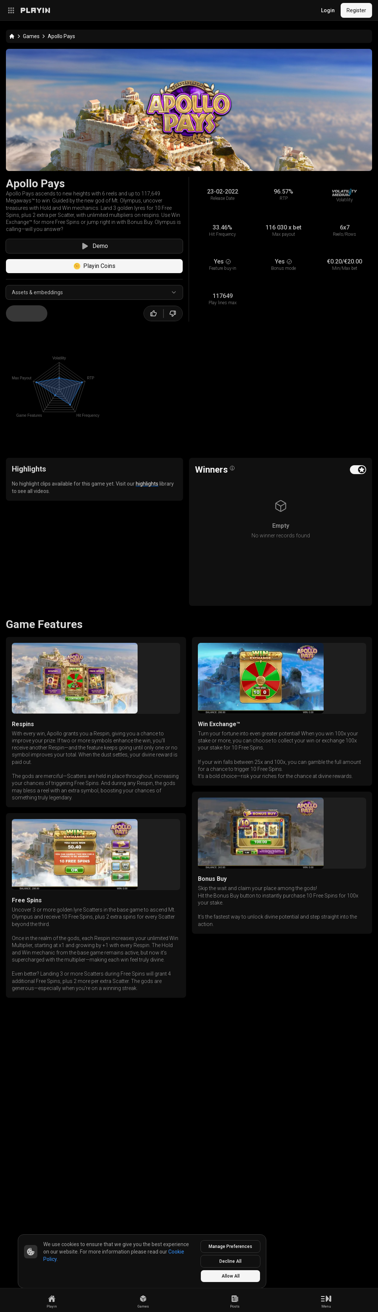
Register (356, 10)
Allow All (231, 1276)
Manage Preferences (230, 1246)
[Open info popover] (232, 468)
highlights (147, 484)
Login (328, 10)
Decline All (230, 1261)
